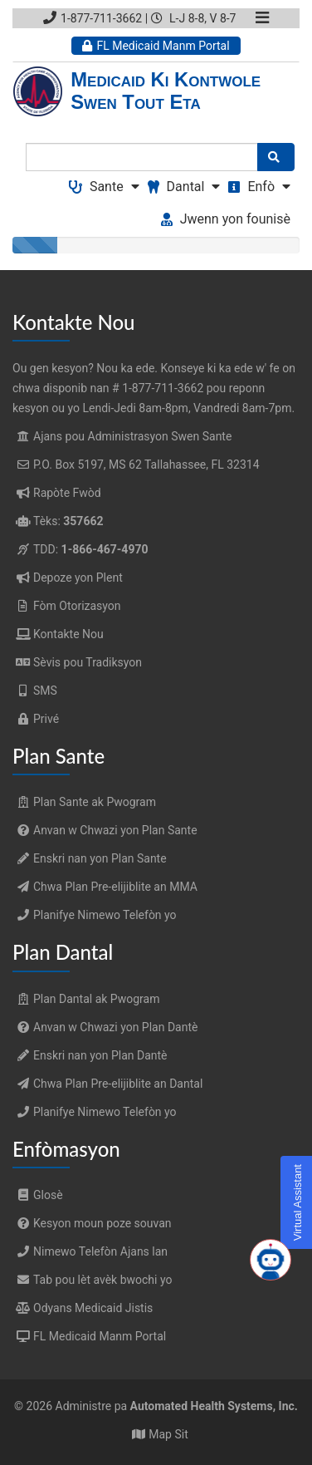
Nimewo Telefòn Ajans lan (90, 1251)
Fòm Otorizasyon (77, 605)
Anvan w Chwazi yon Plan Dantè (104, 1027)
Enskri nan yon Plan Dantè (90, 1055)
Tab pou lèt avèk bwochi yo (92, 1279)
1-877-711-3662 (92, 18)
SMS (45, 690)
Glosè (37, 1195)
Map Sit (168, 1434)
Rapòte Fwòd (67, 492)
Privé (46, 718)
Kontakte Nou (68, 634)
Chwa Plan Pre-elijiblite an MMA (104, 886)
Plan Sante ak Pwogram (84, 802)
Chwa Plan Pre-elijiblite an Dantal (107, 1083)
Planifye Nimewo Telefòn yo (94, 915)
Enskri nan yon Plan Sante (89, 858)
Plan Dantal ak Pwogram (85, 998)
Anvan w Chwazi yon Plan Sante (104, 830)
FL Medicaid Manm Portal (155, 45)
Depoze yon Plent (78, 577)
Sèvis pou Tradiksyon (87, 662)
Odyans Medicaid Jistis (82, 1308)
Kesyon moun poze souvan (92, 1223)
